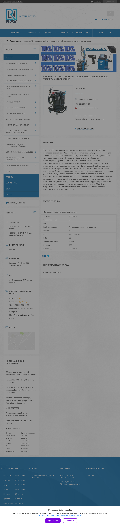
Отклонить (70, 520)
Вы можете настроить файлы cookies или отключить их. (59, 515)
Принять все (53, 520)
